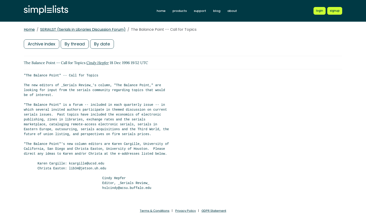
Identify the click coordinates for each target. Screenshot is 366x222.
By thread (75, 44)
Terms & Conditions (154, 210)
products (179, 11)
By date (102, 44)
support (200, 11)
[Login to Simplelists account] (319, 10)
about (232, 11)
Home (29, 29)
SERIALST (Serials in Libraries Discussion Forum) (83, 29)
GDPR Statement (213, 210)
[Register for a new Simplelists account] (334, 10)
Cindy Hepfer (97, 62)
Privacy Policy (185, 210)
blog (216, 11)
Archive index (41, 44)
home (161, 11)
